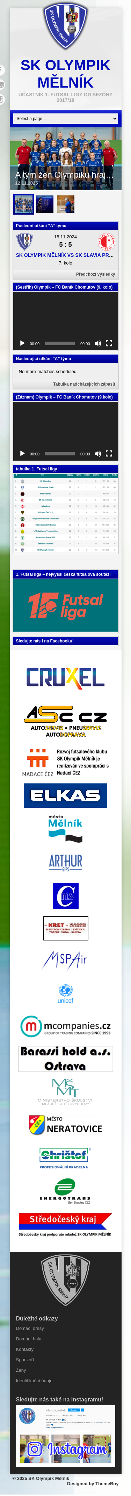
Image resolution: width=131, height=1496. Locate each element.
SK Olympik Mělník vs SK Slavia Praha (68, 255)
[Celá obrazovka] (108, 343)
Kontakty (25, 1349)
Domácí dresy (30, 1328)
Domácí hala (29, 1338)
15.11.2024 (65, 236)
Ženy (21, 1370)
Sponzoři (25, 1359)
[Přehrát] (22, 343)
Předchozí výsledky (95, 274)
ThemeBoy (106, 1483)
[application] (65, 321)
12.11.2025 (26, 183)
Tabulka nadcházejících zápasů (84, 384)
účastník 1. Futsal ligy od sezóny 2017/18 (65, 97)
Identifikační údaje (34, 1380)
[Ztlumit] (97, 343)
